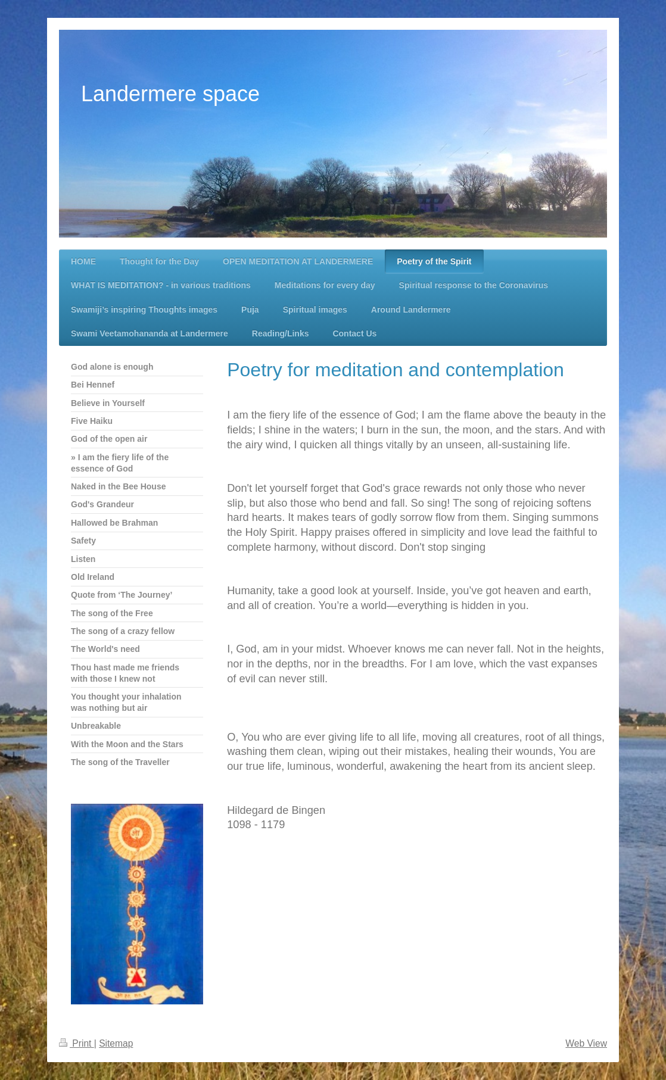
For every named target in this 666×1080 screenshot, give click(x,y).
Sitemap (116, 1043)
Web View (586, 1043)
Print (76, 1043)
